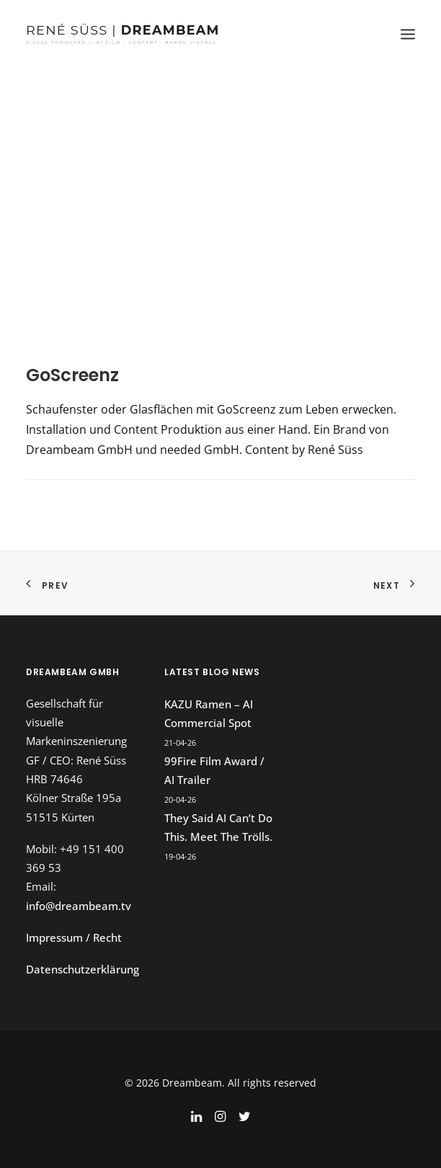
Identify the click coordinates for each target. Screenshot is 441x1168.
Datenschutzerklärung (82, 969)
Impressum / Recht (74, 937)
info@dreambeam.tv (78, 906)
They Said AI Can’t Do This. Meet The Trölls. (218, 827)
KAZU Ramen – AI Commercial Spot (208, 713)
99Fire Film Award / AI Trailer (214, 770)
